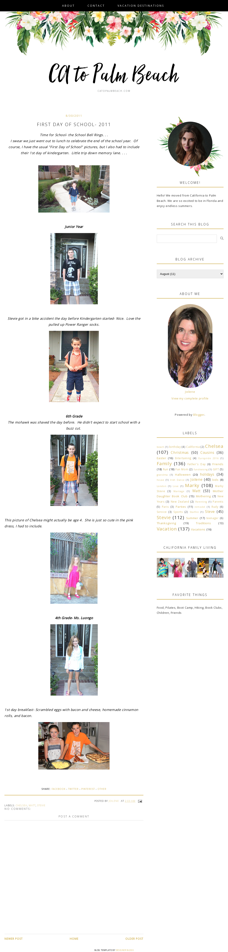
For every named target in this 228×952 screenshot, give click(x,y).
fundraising (201, 469)
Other (102, 788)
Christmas (180, 452)
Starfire (194, 512)
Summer (192, 518)
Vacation (167, 529)
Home (74, 939)
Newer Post (13, 939)
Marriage (178, 491)
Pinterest (88, 788)
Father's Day (196, 464)
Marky (192, 485)
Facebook (58, 788)
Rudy (215, 506)
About (68, 6)
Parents (218, 501)
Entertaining (183, 458)
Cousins (207, 452)
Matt (32, 805)
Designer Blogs (125, 950)
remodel (200, 506)
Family (164, 463)
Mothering (203, 496)
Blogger (198, 415)
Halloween (183, 475)
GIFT (216, 469)
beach (160, 446)
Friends (217, 464)
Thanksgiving (166, 523)
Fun (165, 469)
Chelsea (21, 805)
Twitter (73, 788)
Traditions (203, 523)
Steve (210, 511)
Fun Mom (181, 469)
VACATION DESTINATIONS (141, 6)
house (160, 479)
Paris (165, 506)
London (162, 486)
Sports (178, 512)
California (193, 446)
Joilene (190, 392)
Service (162, 512)
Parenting (201, 501)
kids (215, 480)
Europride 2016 (208, 458)
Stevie (41, 805)
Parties (181, 507)
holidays (207, 474)
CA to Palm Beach (114, 75)
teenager (212, 518)
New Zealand (180, 501)
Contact (96, 6)
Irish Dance (177, 479)
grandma (162, 474)
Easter (161, 458)
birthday (175, 446)
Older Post (134, 939)
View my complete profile (189, 398)
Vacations (198, 529)
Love (175, 486)
